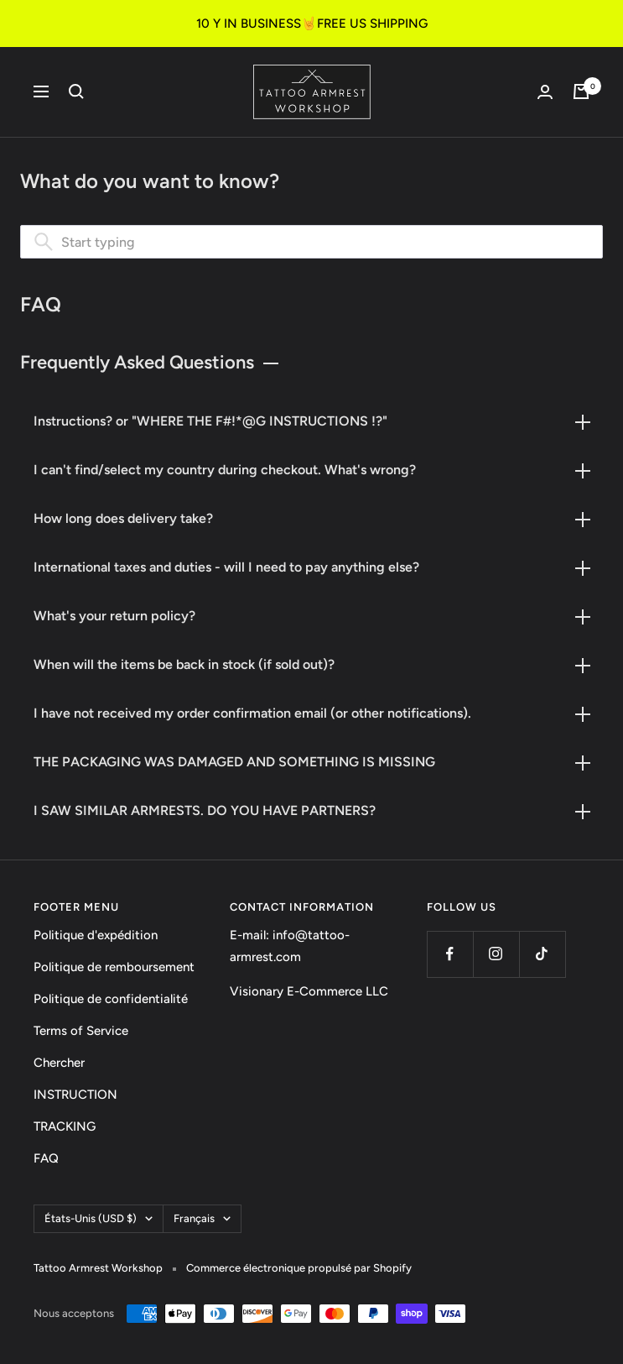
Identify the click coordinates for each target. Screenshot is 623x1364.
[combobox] (311, 242)
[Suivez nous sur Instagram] (496, 954)
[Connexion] (545, 92)
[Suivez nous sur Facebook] (450, 954)
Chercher (59, 1062)
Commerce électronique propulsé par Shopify (299, 1268)
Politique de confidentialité (111, 998)
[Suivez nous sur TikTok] (542, 954)
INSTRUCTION (75, 1094)
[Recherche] (76, 91)
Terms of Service (81, 1030)
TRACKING (65, 1126)
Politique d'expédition (96, 935)
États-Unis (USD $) (98, 1218)
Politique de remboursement (114, 967)
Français (202, 1218)
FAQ (46, 1158)
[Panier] (581, 91)
